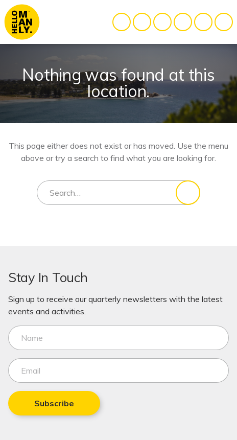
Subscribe (54, 403)
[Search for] (118, 192)
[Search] (188, 192)
